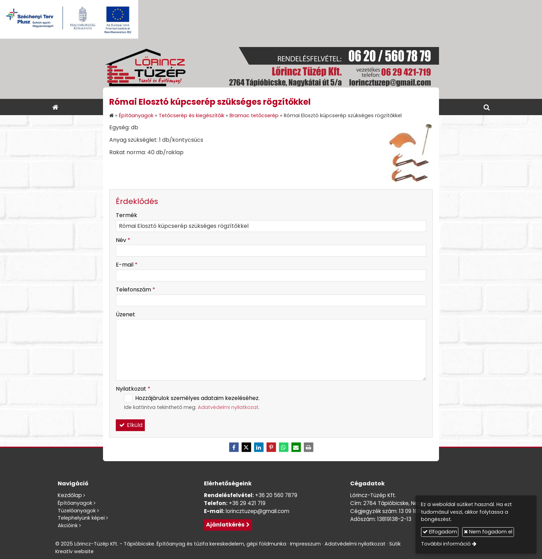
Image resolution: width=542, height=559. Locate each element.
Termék (126, 215)
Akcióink (68, 525)
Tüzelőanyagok (77, 510)
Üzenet (125, 314)
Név (123, 240)
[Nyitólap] (271, 69)
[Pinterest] (271, 447)
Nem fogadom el (488, 531)
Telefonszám (135, 290)
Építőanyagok (75, 503)
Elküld (130, 425)
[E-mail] (295, 447)
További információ (446, 543)
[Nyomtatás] (308, 447)
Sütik (395, 543)
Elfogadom (440, 531)
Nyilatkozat (133, 389)
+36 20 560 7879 (276, 495)
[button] (486, 107)
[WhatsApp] (283, 447)
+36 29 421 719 (247, 503)
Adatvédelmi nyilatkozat (228, 407)
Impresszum (305, 543)
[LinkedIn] (258, 447)
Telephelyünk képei (81, 517)
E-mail (127, 265)
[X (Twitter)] (246, 447)
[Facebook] (233, 447)
